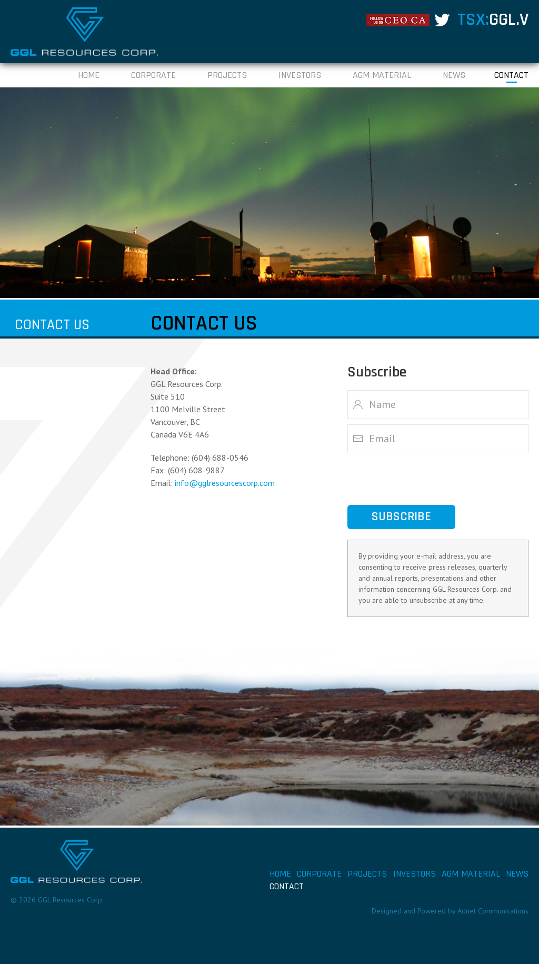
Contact (511, 75)
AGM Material (382, 75)
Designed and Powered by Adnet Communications (450, 911)
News (454, 75)
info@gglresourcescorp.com (225, 483)
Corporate (153, 75)
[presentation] (427, 479)
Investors (299, 75)
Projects (227, 75)
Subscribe (402, 517)
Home (88, 75)
